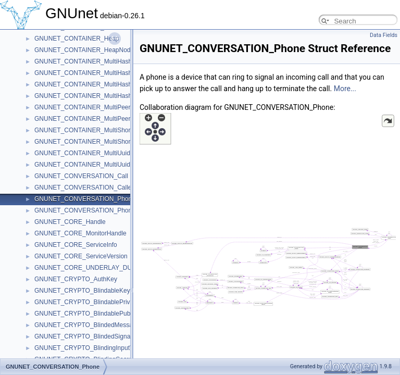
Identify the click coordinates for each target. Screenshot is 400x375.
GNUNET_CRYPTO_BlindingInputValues (91, 348)
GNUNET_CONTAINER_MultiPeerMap (88, 107)
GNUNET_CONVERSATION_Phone (84, 199)
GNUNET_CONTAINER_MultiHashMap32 (92, 73)
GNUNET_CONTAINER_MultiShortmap (89, 130)
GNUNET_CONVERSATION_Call (81, 176)
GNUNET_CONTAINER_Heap (76, 38)
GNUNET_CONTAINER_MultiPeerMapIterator (98, 118)
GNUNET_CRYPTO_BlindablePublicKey (90, 313)
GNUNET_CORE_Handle (70, 222)
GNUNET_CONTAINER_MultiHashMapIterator (99, 95)
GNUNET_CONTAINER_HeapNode (84, 50)
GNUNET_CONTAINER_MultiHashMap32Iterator (102, 84)
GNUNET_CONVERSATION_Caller (83, 187)
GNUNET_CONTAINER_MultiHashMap (89, 61)
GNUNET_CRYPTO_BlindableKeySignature (95, 290)
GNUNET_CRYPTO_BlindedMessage (87, 325)
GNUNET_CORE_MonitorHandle (80, 233)
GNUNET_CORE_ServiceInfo (75, 244)
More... (345, 88)
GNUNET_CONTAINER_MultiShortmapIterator (99, 141)
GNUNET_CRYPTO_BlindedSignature (87, 336)
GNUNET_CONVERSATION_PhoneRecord (95, 210)
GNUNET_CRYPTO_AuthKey (75, 279)
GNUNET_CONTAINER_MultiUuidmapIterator (98, 164)
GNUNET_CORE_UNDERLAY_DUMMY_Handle (102, 267)
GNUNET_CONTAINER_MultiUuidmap (88, 153)
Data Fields (383, 35)
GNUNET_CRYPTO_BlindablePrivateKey (91, 302)
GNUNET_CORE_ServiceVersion (81, 256)
